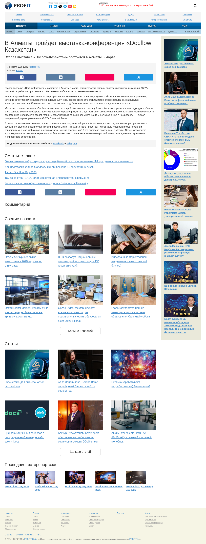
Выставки (65, 516)
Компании (119, 25)
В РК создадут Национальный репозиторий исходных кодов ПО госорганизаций (78, 261)
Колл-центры (103, 20)
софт (15, 526)
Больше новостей (80, 331)
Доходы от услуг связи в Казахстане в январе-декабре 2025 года (177, 176)
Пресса (152, 25)
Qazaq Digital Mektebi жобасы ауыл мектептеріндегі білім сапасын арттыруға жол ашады (26, 312)
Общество (94, 31)
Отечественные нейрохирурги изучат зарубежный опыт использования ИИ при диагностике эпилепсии (69, 161)
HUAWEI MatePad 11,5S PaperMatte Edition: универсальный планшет (179, 212)
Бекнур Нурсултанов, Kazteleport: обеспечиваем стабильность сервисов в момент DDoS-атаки (78, 437)
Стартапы (187, 14)
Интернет (30, 31)
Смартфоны (46, 20)
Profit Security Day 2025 (78, 486)
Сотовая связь (46, 14)
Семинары (65, 519)
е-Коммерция (131, 20)
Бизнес (9, 31)
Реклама (19, 535)
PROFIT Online (31, 539)
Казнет (19, 14)
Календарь (87, 25)
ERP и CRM (159, 14)
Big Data (75, 20)
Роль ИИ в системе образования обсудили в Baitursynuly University (46, 183)
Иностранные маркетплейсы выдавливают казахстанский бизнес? (129, 261)
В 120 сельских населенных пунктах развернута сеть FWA (126, 5)
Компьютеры (94, 516)
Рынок (35, 519)
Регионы (119, 31)
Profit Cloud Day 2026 (17, 486)
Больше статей (80, 451)
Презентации (150, 519)
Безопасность (18, 20)
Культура (107, 31)
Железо (41, 31)
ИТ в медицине (103, 14)
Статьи (54, 25)
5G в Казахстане (75, 14)
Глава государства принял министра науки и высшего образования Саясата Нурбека (130, 312)
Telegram (72, 143)
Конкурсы (65, 523)
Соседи (129, 31)
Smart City (187, 20)
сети (98, 523)
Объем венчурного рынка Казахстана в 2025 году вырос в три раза (23, 261)
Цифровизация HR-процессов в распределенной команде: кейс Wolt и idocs (24, 437)
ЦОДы (131, 14)
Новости (21, 26)
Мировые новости (156, 31)
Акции (63, 526)
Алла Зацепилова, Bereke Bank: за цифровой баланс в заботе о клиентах (78, 386)
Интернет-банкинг (159, 20)
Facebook (58, 143)
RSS (39, 535)
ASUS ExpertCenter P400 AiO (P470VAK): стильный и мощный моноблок (131, 437)
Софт (51, 31)
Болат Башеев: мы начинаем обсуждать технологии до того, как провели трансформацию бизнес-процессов (179, 325)
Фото (185, 25)
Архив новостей (192, 31)
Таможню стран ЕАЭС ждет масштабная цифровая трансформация (47, 177)
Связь (19, 31)
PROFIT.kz (134, 539)
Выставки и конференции (156, 516)
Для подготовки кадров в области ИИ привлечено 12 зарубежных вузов (49, 167)
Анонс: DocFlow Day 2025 (20, 172)
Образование (80, 31)
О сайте (8, 535)
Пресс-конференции (153, 523)
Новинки (141, 31)
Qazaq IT (172, 31)
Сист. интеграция (96, 519)
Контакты (29, 535)
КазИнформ (34, 67)
